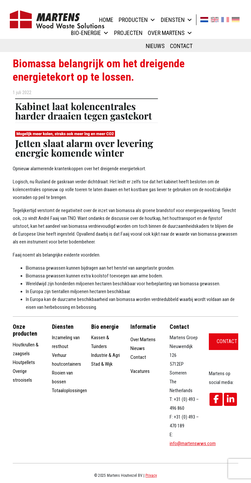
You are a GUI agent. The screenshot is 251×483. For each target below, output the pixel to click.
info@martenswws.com (193, 443)
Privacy (151, 475)
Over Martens (170, 32)
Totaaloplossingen (69, 390)
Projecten (128, 32)
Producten (137, 19)
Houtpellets (24, 362)
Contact (181, 45)
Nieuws (155, 45)
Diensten (176, 19)
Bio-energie (90, 32)
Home (106, 19)
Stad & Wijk (102, 364)
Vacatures (140, 371)
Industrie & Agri (105, 355)
